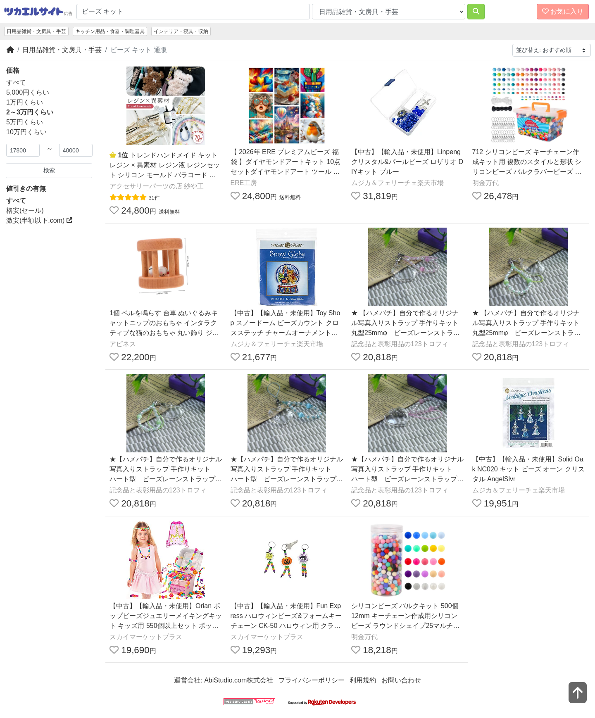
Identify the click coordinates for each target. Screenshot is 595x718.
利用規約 (363, 680)
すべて (16, 82)
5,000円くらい (27, 92)
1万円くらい (24, 102)
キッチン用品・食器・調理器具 (110, 31)
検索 (49, 170)
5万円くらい (24, 122)
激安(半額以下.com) (39, 220)
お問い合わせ (401, 680)
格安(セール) (25, 210)
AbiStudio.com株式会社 (238, 680)
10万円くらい (26, 132)
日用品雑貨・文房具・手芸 (36, 31)
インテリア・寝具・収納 (181, 31)
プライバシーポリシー (311, 680)
